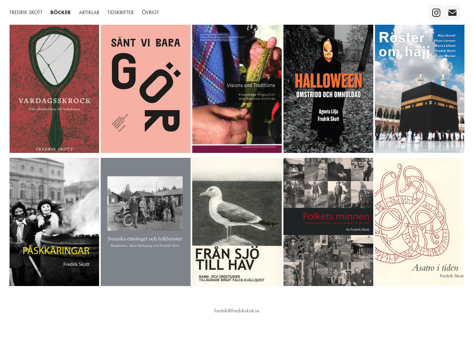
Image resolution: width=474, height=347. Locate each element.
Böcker (60, 12)
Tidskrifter (120, 12)
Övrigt (150, 12)
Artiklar (89, 12)
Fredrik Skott (26, 12)
